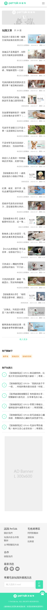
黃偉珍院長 (25, 106)
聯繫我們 (8, 556)
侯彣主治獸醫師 (23, 227)
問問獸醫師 (33, 533)
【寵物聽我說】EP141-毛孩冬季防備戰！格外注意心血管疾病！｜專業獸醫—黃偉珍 (27, 427)
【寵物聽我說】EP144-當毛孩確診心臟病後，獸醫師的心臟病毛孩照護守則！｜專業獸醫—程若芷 (27, 417)
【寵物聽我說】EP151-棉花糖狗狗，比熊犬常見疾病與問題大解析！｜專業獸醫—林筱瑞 (27, 375)
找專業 (31, 541)
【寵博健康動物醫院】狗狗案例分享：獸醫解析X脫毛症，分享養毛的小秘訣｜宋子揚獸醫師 (27, 396)
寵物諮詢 (15, 356)
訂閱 (39, 584)
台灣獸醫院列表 (11, 545)
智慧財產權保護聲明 (35, 607)
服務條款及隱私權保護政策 (14, 607)
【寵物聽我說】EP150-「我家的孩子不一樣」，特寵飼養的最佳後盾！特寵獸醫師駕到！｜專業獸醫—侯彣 (27, 385)
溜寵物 (31, 537)
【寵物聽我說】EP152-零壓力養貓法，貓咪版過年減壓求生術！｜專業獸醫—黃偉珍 (27, 406)
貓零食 (5, 356)
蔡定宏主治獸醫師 (23, 45)
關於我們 (8, 533)
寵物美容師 (27, 356)
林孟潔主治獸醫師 (23, 91)
